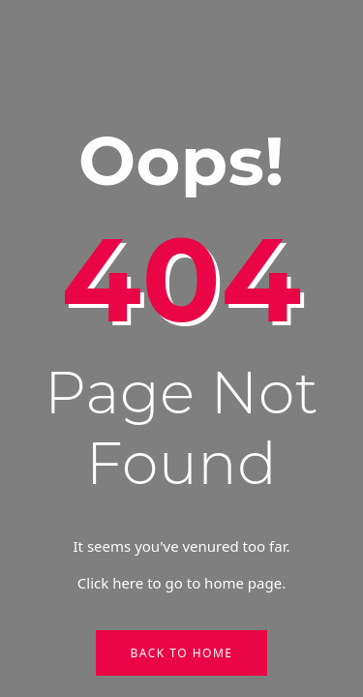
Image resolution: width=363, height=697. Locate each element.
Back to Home (181, 653)
